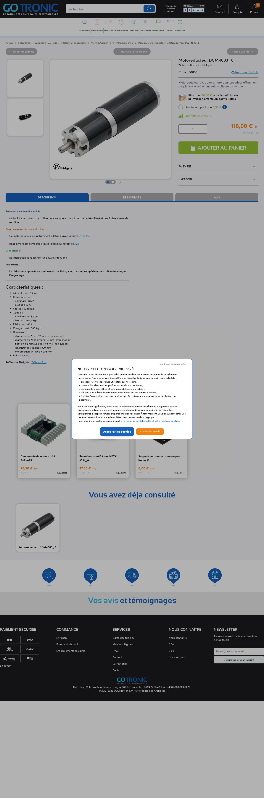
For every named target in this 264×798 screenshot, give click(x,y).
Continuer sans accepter (173, 363)
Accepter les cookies (117, 431)
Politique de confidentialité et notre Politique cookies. (151, 420)
